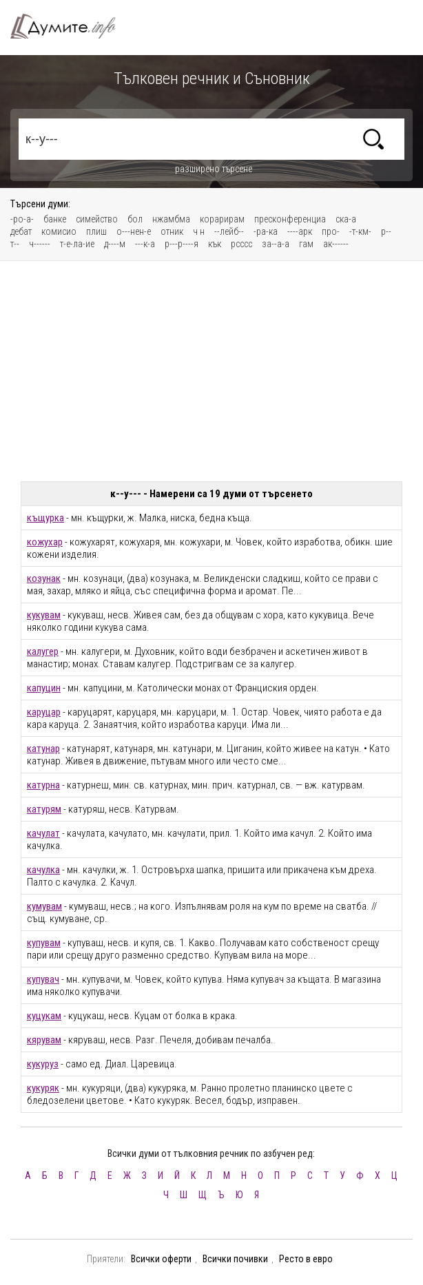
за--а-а (275, 243)
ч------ (39, 243)
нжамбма (171, 218)
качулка (43, 870)
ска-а (346, 218)
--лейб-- (229, 231)
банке (54, 218)
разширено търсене (213, 168)
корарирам (222, 218)
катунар (43, 748)
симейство (97, 218)
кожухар (45, 542)
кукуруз (43, 1064)
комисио (58, 231)
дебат (21, 231)
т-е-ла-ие (77, 243)
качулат (43, 833)
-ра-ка (266, 231)
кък (214, 243)
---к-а (145, 243)
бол (135, 218)
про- (331, 231)
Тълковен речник (71, 26)
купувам (44, 943)
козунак (44, 578)
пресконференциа (290, 218)
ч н (199, 231)
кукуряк (43, 1088)
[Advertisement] (211, 371)
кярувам (44, 1040)
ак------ (336, 243)
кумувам (44, 906)
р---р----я (181, 243)
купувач (43, 979)
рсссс (241, 243)
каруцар (44, 712)
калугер (43, 651)
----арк (299, 231)
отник (172, 231)
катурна (43, 785)
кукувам (44, 615)
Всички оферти (161, 1258)
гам (306, 243)
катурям (44, 809)
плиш (96, 231)
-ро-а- (22, 218)
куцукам (44, 1016)
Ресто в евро (306, 1258)
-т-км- (360, 231)
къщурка (45, 518)
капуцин (44, 688)
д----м (114, 243)
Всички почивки (235, 1258)
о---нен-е (133, 231)
